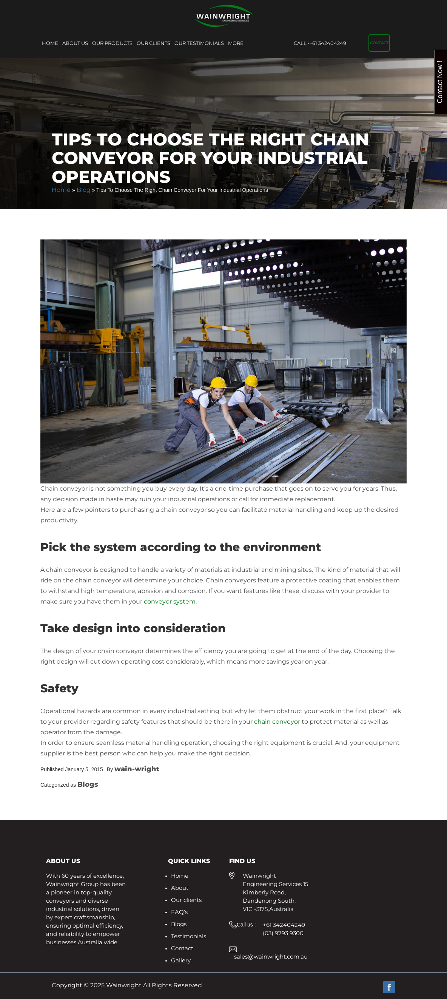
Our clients (153, 43)
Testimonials (188, 936)
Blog (84, 189)
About (179, 887)
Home (50, 43)
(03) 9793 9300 (283, 933)
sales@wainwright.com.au (271, 956)
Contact (379, 42)
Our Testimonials (199, 43)
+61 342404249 (320, 43)
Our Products (112, 43)
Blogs (179, 924)
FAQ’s (179, 912)
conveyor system (170, 601)
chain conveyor (277, 721)
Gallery (181, 960)
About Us (75, 43)
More (236, 43)
